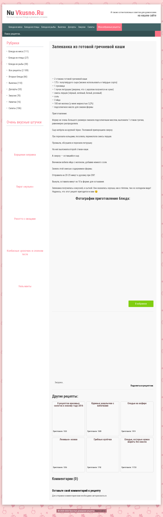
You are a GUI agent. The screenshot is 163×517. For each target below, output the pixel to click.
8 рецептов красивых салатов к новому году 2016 (68, 404)
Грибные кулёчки (103, 439)
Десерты (72, 27)
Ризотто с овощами (25, 218)
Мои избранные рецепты (109, 27)
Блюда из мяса (15, 27)
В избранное (141, 303)
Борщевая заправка (25, 154)
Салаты (91, 27)
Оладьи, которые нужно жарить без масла (137, 440)
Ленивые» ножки (68, 439)
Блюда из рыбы (49, 27)
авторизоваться (99, 496)
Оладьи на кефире (137, 403)
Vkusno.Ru (25, 13)
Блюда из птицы (32, 27)
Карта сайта (100, 511)
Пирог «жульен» (25, 186)
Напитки (12, 102)
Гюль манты (25, 286)
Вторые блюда (16, 76)
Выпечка (62, 27)
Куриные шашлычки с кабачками (102, 404)
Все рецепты (15, 70)
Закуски (81, 27)
